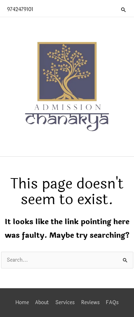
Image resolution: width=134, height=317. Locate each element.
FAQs (112, 302)
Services (65, 302)
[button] (123, 9)
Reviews (90, 302)
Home (22, 302)
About (42, 302)
